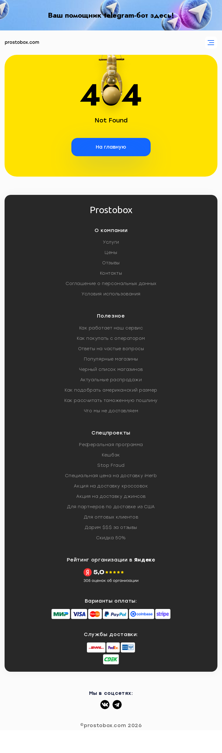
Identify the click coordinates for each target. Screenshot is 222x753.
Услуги (111, 242)
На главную (111, 147)
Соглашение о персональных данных (111, 283)
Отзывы (111, 263)
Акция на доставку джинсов (111, 496)
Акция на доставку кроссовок (111, 486)
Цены (111, 252)
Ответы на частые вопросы (111, 348)
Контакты (111, 273)
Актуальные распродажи (111, 379)
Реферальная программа (111, 444)
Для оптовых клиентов (111, 517)
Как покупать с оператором (111, 338)
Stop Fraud (111, 465)
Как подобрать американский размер (111, 390)
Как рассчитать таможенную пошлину (110, 400)
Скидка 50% (111, 537)
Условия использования (111, 294)
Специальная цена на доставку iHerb (111, 475)
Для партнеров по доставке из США (111, 506)
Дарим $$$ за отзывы (111, 527)
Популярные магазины (111, 359)
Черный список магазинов (111, 369)
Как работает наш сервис (111, 328)
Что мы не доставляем (111, 410)
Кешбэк (111, 455)
